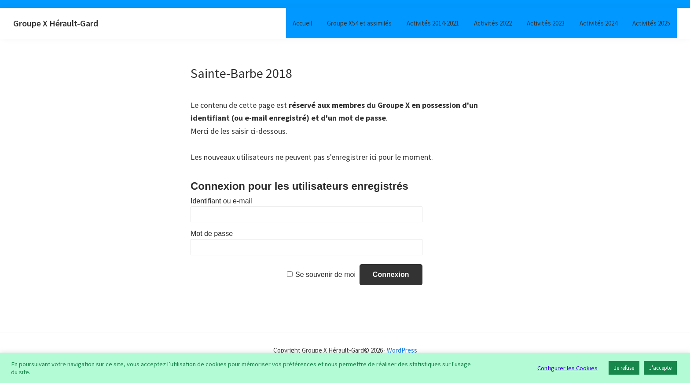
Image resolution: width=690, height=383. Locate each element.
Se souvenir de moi (325, 274)
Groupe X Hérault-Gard (55, 23)
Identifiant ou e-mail (221, 201)
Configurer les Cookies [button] (567, 368)
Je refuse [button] (624, 368)
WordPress (402, 350)
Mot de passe (212, 233)
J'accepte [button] (660, 368)
